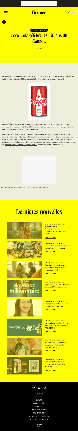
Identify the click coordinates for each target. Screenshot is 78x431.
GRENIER (39, 424)
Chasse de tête (39, 403)
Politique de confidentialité (39, 416)
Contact (39, 406)
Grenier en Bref (39, 413)
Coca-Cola (69, 76)
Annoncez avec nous (39, 409)
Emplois (39, 400)
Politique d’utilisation (39, 419)
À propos (39, 393)
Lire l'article (50, 237)
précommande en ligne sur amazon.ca (21, 145)
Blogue (39, 396)
